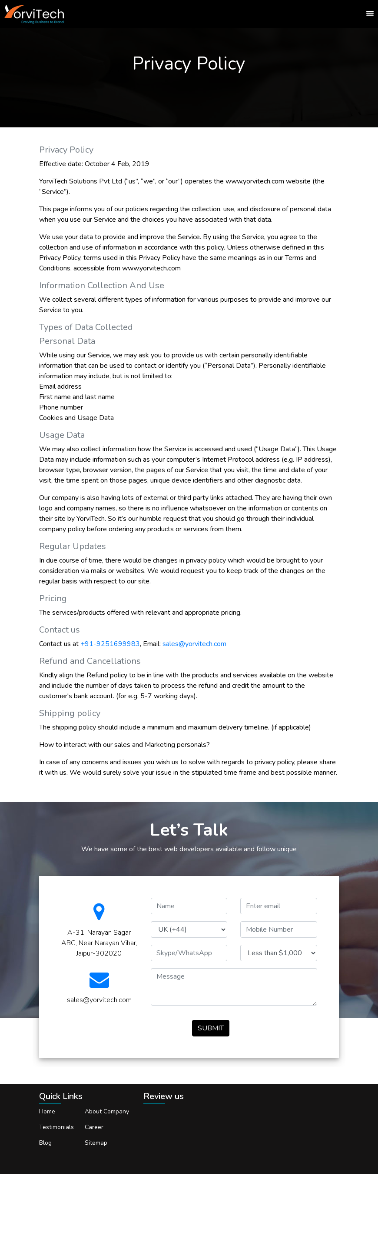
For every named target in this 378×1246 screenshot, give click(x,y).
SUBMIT (211, 1028)
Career (94, 1127)
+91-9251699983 (110, 644)
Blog (45, 1143)
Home (47, 1111)
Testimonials (56, 1127)
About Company (107, 1111)
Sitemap (96, 1143)
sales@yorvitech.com (194, 644)
